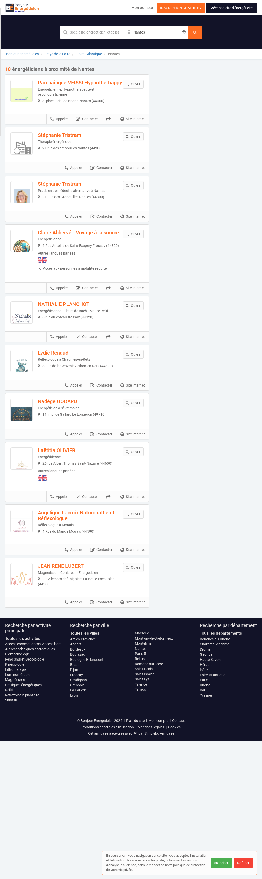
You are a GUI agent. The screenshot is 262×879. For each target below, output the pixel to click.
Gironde (206, 792)
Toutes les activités (22, 776)
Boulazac (77, 792)
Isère (204, 807)
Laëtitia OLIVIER (72, 559)
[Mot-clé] (92, 32)
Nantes (140, 786)
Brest (74, 802)
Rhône (205, 823)
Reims (140, 796)
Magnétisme (15, 818)
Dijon (74, 807)
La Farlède (78, 828)
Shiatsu (11, 838)
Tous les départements (221, 770)
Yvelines (206, 833)
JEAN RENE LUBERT (77, 691)
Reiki (9, 828)
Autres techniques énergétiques (30, 787)
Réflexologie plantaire (22, 833)
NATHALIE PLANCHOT (79, 364)
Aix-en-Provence (83, 777)
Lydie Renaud (69, 429)
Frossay (76, 812)
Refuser (243, 863)
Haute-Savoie (210, 797)
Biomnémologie (17, 792)
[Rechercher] (195, 32)
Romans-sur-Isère (149, 801)
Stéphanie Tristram (75, 147)
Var (202, 828)
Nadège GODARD (73, 494)
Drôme (205, 787)
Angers (75, 782)
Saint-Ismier (144, 812)
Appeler (59, 131)
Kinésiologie (14, 802)
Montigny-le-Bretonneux (154, 776)
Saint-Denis (144, 807)
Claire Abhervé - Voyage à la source (86, 280)
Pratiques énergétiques (23, 823)
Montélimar (144, 781)
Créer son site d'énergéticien (232, 8)
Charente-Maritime (215, 782)
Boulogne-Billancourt (86, 797)
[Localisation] (156, 32)
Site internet (132, 131)
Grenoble (77, 823)
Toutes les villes (84, 770)
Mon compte (142, 7)
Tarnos (140, 827)
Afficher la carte (206, 139)
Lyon (74, 833)
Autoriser (221, 863)
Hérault (206, 802)
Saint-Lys (142, 817)
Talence (141, 822)
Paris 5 (140, 791)
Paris (204, 818)
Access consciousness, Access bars (33, 782)
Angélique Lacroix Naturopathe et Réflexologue (86, 629)
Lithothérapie (15, 807)
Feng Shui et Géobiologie (24, 797)
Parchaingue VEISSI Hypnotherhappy (76, 85)
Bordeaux (77, 787)
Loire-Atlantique (212, 812)
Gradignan (78, 818)
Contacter (87, 131)
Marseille (142, 771)
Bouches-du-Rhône (215, 777)
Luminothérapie (17, 812)
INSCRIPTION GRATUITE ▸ (181, 8)
